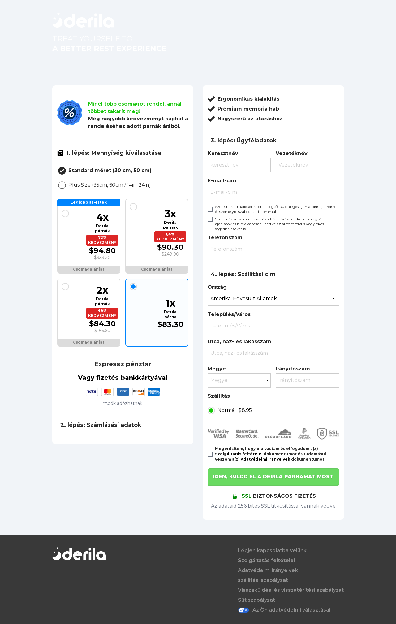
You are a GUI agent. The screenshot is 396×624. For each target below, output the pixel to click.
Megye (217, 369)
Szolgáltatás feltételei (239, 454)
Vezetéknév (292, 153)
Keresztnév (223, 153)
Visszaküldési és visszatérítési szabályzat (291, 590)
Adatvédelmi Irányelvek (265, 459)
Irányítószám (293, 369)
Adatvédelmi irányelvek (268, 570)
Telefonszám (225, 237)
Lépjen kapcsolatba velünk (272, 550)
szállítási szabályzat (263, 580)
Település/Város (229, 314)
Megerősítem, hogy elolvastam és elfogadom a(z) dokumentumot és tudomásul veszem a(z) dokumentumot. (270, 454)
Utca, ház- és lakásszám (239, 341)
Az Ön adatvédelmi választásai (284, 610)
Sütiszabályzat (256, 600)
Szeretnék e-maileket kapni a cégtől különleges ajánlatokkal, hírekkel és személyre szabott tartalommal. (276, 209)
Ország (217, 287)
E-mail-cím (222, 181)
